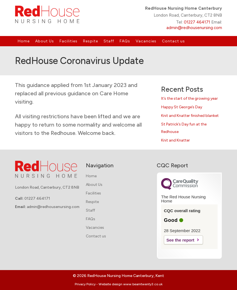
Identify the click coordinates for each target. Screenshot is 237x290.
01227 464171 (197, 22)
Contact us (173, 41)
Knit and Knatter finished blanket (190, 115)
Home (24, 41)
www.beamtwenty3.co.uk (143, 284)
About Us (44, 41)
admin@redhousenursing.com (194, 27)
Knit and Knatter (175, 140)
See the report (180, 240)
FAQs (125, 41)
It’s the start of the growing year (189, 98)
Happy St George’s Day (181, 107)
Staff (109, 41)
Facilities (69, 41)
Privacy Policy (85, 284)
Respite (90, 41)
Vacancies (146, 41)
